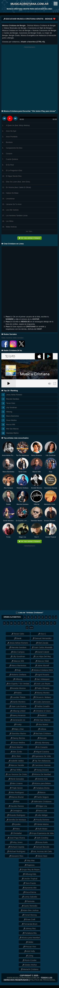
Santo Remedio (29, 906)
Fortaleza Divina (41, 788)
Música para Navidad (29, 937)
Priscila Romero (41, 820)
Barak (17, 638)
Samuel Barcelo (41, 847)
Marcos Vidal (42, 661)
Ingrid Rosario (42, 675)
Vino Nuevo (42, 724)
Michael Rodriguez (16, 851)
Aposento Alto (30, 888)
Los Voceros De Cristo (16, 774)
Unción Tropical (50, 537)
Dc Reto (16, 756)
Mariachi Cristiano (29, 969)
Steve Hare (41, 856)
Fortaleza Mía (29, 933)
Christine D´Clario (42, 711)
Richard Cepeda (16, 847)
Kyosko (16, 824)
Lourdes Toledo (17, 697)
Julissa (42, 729)
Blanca (41, 792)
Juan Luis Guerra (17, 706)
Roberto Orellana (22, 488)
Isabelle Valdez (16, 761)
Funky (8, 537)
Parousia (29, 901)
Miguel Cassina (41, 752)
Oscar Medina (11, 420)
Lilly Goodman (11, 407)
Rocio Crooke (29, 960)
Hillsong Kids (29, 874)
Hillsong (9, 412)
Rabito (8, 504)
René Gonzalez (16, 779)
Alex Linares (16, 783)
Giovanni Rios (16, 856)
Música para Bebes (41, 783)
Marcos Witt (10, 425)
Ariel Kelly (29, 951)
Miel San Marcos (12, 429)
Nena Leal (41, 811)
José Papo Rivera (16, 838)
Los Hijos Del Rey (42, 656)
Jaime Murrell (42, 665)
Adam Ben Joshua (30, 910)
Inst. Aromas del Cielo (41, 851)
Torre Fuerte (29, 883)
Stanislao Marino (12, 433)
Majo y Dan (18, 729)
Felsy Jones (16, 842)
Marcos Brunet (16, 797)
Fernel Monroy (29, 915)
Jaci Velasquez (42, 679)
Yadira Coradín (42, 706)
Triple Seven (16, 788)
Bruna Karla (41, 842)
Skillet (29, 942)
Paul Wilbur (16, 770)
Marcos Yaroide (16, 765)
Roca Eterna (29, 892)
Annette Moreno (36, 488)
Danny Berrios (18, 738)
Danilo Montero (8, 520)
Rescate (42, 738)
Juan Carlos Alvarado (42, 647)
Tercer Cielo (10, 403)
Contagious (16, 811)
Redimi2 (42, 715)
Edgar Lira (22, 537)
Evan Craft (29, 919)
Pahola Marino (41, 824)
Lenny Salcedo (29, 897)
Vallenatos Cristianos (41, 801)
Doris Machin (16, 747)
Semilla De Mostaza (16, 820)
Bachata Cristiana (42, 733)
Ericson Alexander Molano (50, 520)
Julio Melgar (41, 815)
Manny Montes (42, 693)
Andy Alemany (42, 743)
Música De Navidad (41, 774)
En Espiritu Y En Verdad (17, 684)
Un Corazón (41, 747)
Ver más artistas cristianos (29, 238)
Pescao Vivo (29, 947)
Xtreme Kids (41, 779)
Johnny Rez (29, 928)
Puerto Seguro (41, 797)
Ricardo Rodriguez (16, 815)
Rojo (50, 471)
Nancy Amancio (36, 455)
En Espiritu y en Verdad (22, 520)
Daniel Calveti (42, 652)
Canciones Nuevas (50, 488)
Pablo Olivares (42, 688)
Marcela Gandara (12, 399)
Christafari (16, 833)
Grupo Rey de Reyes (29, 869)
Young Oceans (41, 770)
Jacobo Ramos (16, 806)
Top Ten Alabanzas (22, 455)
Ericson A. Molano (42, 697)
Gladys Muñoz (29, 965)
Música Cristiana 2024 (42, 670)
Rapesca (29, 865)
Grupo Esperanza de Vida (41, 833)
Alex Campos (8, 488)
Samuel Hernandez (42, 638)
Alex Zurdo (16, 752)
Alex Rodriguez (16, 792)
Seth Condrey (41, 838)
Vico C (36, 537)
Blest (16, 801)
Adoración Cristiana (50, 504)
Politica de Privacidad (42, 980)
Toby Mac (29, 860)
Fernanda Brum (29, 924)
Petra (16, 829)
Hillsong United (17, 711)
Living (29, 956)
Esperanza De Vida (41, 756)
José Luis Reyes (42, 684)
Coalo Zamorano (42, 702)
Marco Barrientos (12, 416)
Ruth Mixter (41, 829)
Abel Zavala (42, 643)
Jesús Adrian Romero (14, 395)
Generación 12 (17, 720)
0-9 (31, 628)
